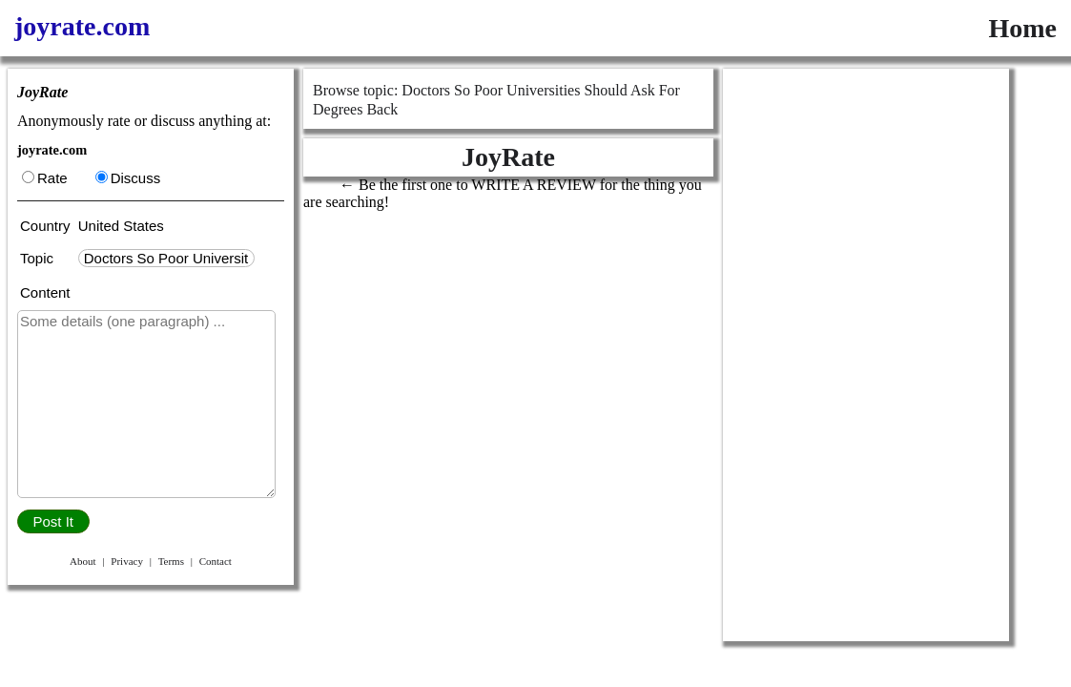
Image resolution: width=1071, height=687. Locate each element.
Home (1022, 28)
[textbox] (166, 258)
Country (47, 226)
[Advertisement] (866, 355)
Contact (215, 561)
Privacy (127, 561)
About (83, 561)
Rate (45, 178)
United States (121, 226)
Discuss (128, 178)
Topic (40, 258)
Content (45, 292)
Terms (171, 561)
